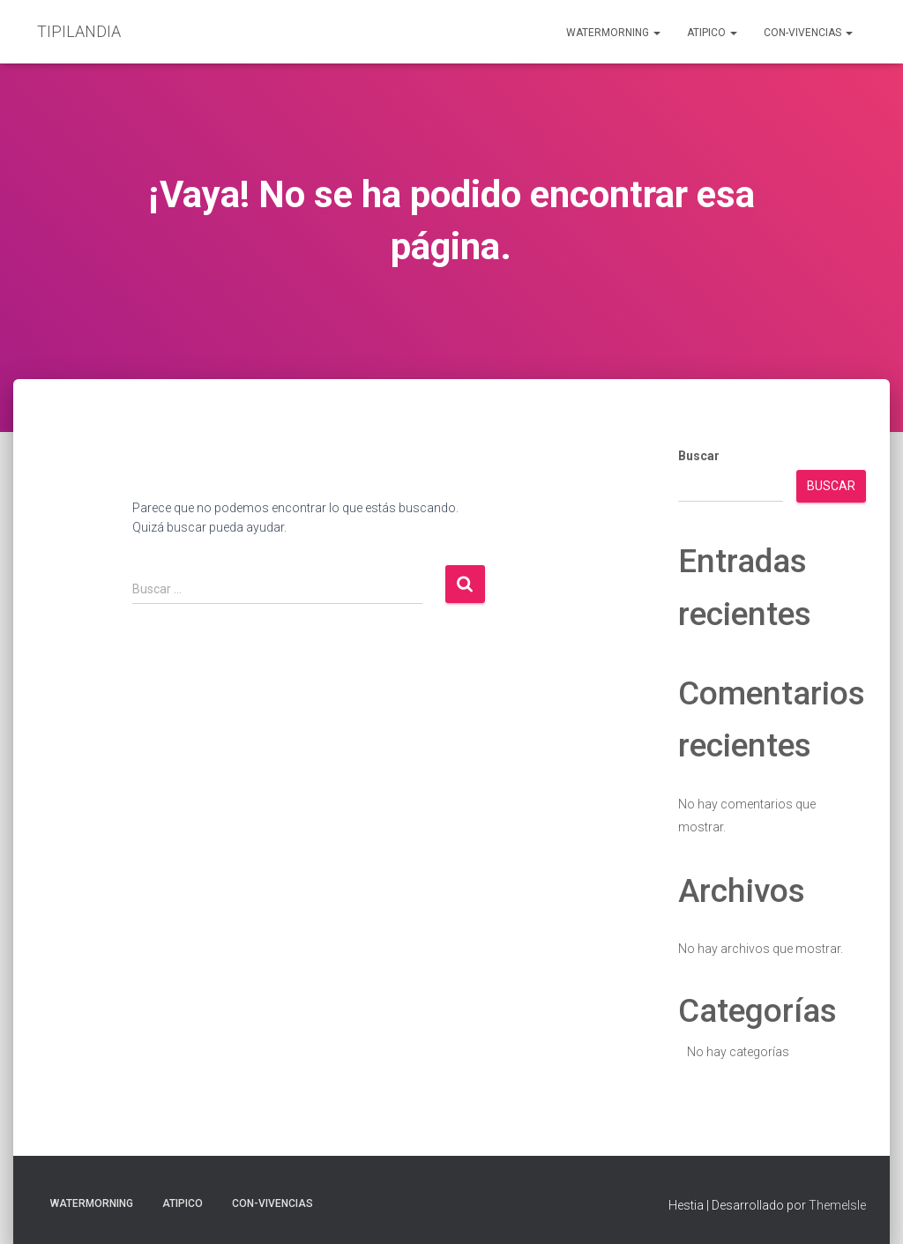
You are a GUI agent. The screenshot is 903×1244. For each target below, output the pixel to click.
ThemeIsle (837, 1205)
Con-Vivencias (808, 32)
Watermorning (613, 32)
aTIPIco (712, 32)
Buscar (699, 456)
